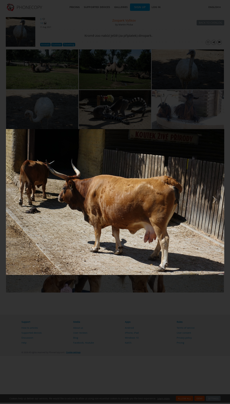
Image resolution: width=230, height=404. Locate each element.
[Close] (223, 130)
